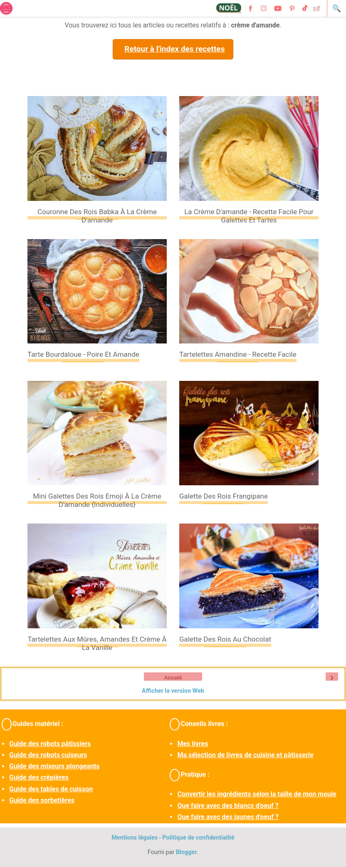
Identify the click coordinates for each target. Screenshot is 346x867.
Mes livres (192, 744)
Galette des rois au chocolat (225, 639)
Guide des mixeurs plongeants (54, 766)
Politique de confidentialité (198, 837)
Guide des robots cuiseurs (48, 755)
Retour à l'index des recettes (174, 49)
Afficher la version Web (173, 690)
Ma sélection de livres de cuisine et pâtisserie (245, 755)
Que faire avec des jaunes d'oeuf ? (227, 817)
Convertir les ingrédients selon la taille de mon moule (256, 794)
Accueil (173, 678)
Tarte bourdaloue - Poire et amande (83, 354)
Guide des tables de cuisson (51, 789)
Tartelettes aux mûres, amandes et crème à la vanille (96, 643)
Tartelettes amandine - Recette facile (238, 354)
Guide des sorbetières (41, 800)
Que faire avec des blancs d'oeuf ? (227, 806)
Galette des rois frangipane (223, 496)
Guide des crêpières (39, 777)
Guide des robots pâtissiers (50, 744)
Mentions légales (134, 837)
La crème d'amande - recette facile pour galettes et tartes (249, 215)
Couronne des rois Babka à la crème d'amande (97, 215)
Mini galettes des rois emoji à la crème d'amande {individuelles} (97, 500)
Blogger (186, 852)
